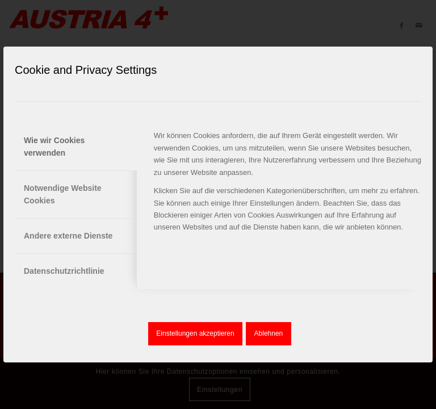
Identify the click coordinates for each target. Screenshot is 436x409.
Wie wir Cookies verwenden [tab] (54, 146)
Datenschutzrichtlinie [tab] (64, 271)
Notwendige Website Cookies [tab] (63, 193)
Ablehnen (268, 333)
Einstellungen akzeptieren (195, 333)
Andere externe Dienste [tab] (68, 235)
